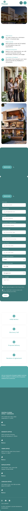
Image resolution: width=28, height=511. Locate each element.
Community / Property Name (9, 222)
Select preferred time (7, 263)
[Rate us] (2, 422)
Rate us (3, 425)
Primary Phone (5, 242)
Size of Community (6, 236)
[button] (25, 3)
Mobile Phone (5, 249)
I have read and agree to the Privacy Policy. (13, 287)
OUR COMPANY (4, 503)
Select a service (6, 270)
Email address (5, 208)
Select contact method (7, 256)
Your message (5, 277)
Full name (4, 202)
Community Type (6, 229)
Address (4, 215)
